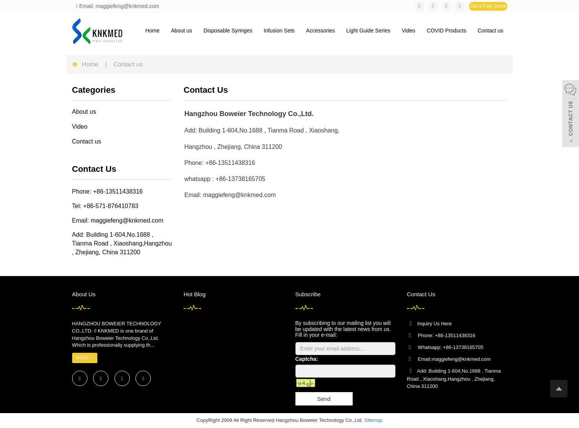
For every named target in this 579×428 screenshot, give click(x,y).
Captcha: (306, 359)
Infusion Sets (279, 30)
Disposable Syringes (227, 30)
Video (409, 30)
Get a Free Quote (488, 6)
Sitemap (373, 420)
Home (152, 30)
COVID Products (446, 30)
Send (324, 399)
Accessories (320, 30)
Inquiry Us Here (434, 323)
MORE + (85, 357)
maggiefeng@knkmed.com (126, 220)
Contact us (490, 30)
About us (181, 30)
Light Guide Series (368, 30)
